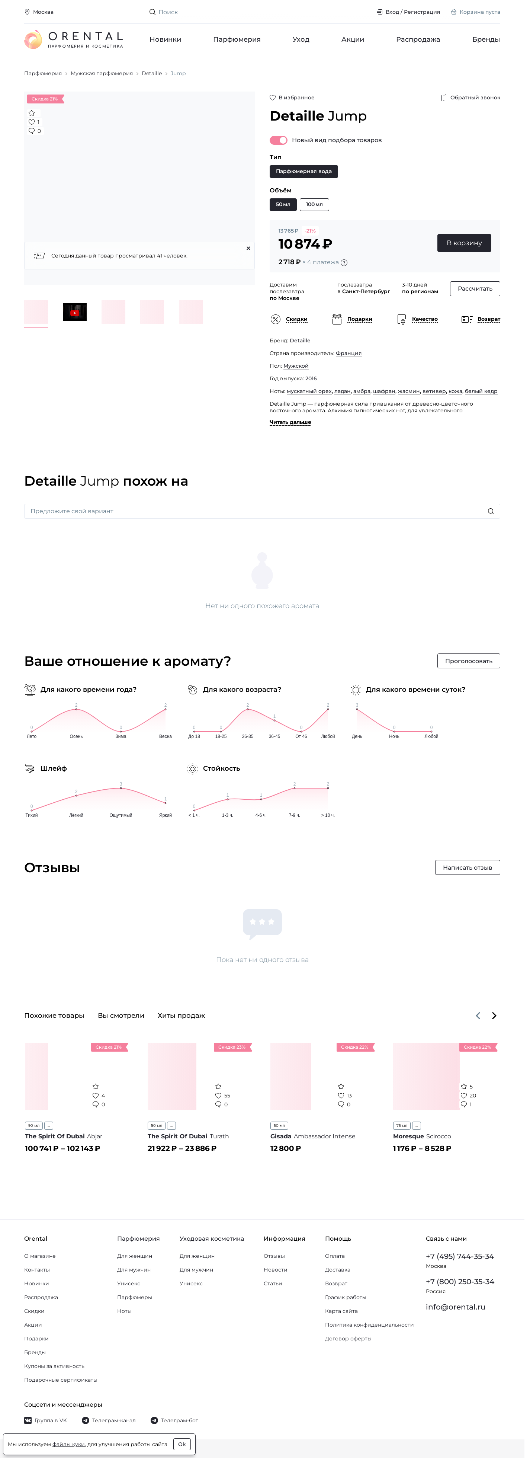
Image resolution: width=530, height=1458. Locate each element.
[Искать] (491, 511)
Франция (349, 353)
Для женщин (134, 1256)
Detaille (300, 340)
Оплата (335, 1256)
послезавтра (287, 291)
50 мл (156, 1125)
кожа (455, 391)
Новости (276, 1269)
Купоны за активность (54, 1366)
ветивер (434, 391)
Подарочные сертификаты (60, 1380)
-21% (310, 230)
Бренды (486, 39)
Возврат (336, 1283)
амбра (361, 391)
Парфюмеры (134, 1297)
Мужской (296, 365)
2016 (311, 378)
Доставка (337, 1269)
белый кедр (481, 391)
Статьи (273, 1283)
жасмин (409, 391)
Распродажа (418, 39)
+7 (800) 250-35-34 (460, 1281)
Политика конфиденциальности (369, 1324)
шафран (384, 391)
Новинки (165, 39)
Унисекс (128, 1283)
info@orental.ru (456, 1306)
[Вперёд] (494, 1015)
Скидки (34, 1311)
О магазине (40, 1256)
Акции (352, 39)
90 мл (33, 1125)
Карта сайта (341, 1311)
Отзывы (274, 1256)
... (49, 1125)
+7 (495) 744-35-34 (460, 1256)
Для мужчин (134, 1269)
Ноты (124, 1311)
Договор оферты (348, 1338)
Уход (301, 39)
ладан (342, 391)
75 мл (401, 1125)
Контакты (37, 1269)
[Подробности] (344, 262)
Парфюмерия (237, 39)
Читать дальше (290, 422)
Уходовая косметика (212, 1238)
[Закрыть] (248, 248)
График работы (345, 1297)
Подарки (36, 1338)
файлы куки (68, 1444)
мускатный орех (309, 391)
